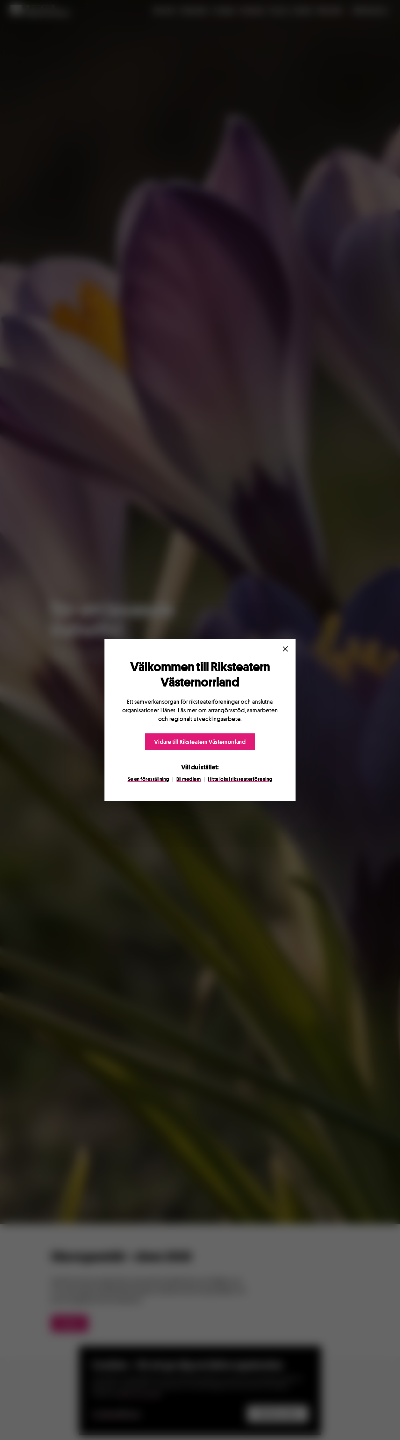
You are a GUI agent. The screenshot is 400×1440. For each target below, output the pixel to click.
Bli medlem (188, 779)
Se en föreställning (148, 779)
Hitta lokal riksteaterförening (240, 779)
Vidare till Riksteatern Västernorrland (200, 741)
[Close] (285, 649)
